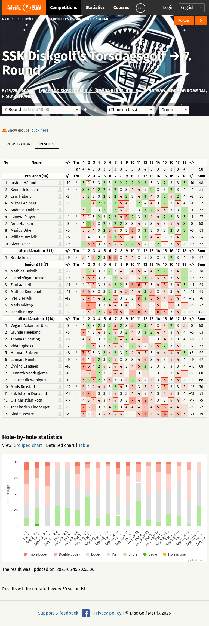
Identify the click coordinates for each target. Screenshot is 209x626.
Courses (121, 7)
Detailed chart (60, 445)
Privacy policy (107, 613)
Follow (183, 20)
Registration (19, 144)
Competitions (63, 7)
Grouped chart (28, 445)
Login (168, 7)
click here (40, 130)
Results (46, 144)
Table (83, 445)
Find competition (28, 19)
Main (5, 19)
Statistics (95, 7)
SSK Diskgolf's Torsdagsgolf (85, 56)
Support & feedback (58, 613)
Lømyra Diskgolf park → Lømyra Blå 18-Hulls (88, 90)
